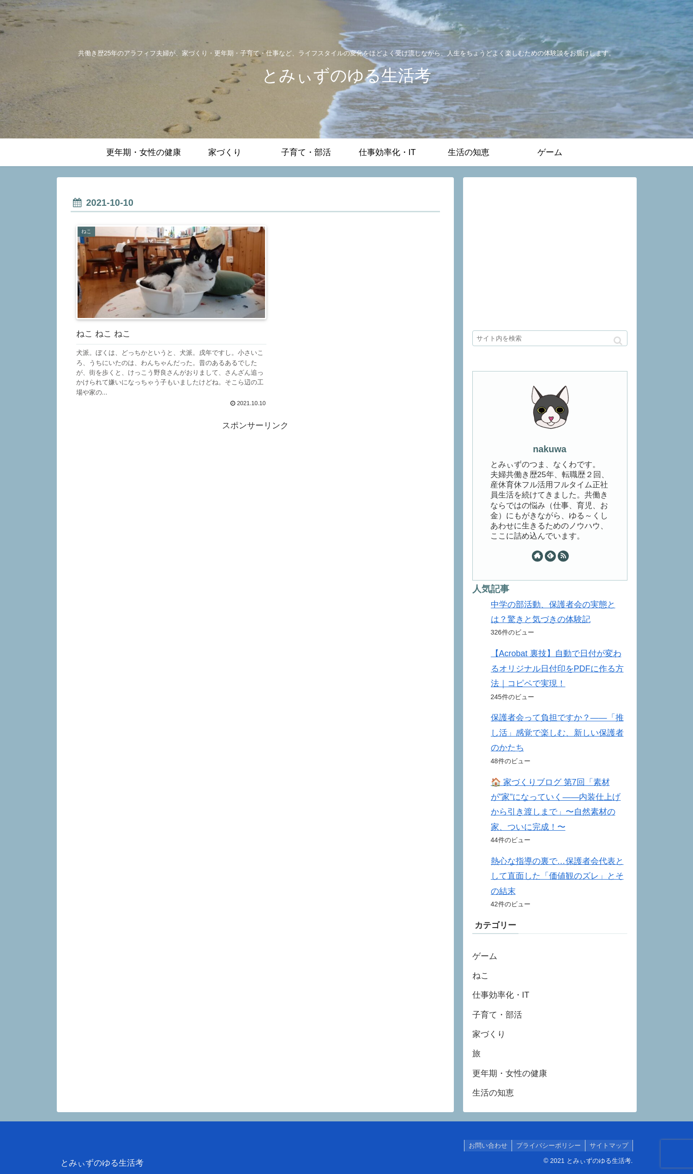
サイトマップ (608, 1145)
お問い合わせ (485, 1145)
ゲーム (484, 956)
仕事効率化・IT (501, 995)
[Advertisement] (255, 489)
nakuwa (549, 449)
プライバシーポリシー (547, 1145)
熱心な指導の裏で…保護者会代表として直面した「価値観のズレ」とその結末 (557, 876)
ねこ (480, 975)
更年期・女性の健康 (509, 1073)
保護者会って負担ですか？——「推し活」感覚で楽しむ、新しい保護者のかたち (557, 732)
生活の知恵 (493, 1092)
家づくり (489, 1034)
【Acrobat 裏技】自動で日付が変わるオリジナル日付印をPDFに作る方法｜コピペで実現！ (557, 668)
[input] (549, 338)
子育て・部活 (497, 1014)
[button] (618, 341)
